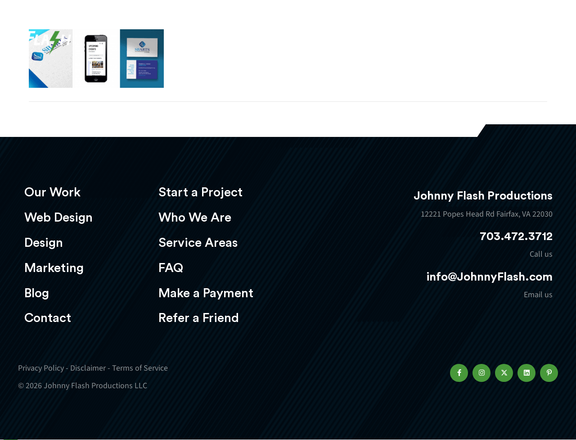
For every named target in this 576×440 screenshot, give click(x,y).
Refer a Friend (198, 318)
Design (326, 34)
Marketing (385, 34)
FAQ (170, 268)
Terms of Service (140, 368)
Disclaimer (88, 368)
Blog (36, 293)
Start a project (505, 35)
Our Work (201, 34)
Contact (47, 318)
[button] (459, 373)
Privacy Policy (41, 368)
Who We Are (194, 217)
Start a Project (200, 192)
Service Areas (198, 242)
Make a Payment (205, 293)
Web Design (267, 34)
